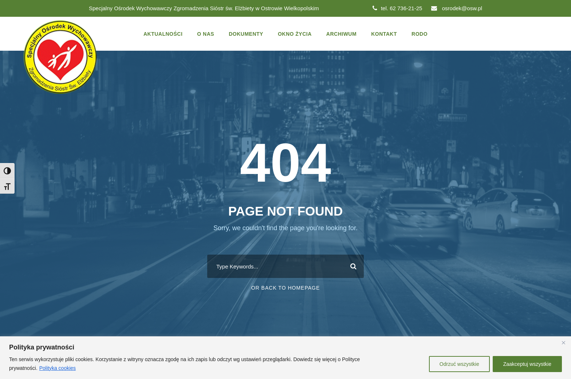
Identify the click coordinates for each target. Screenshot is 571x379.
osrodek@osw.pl (456, 8)
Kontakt (384, 34)
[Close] (563, 342)
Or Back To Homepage (285, 288)
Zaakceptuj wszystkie (527, 364)
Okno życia (295, 34)
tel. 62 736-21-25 (397, 8)
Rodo (419, 34)
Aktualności (162, 34)
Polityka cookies (57, 368)
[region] (285, 357)
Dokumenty (246, 34)
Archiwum (341, 34)
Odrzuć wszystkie (459, 364)
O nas (205, 34)
